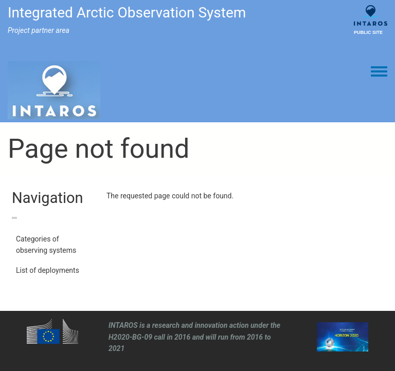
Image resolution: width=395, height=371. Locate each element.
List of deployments (47, 270)
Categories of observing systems (46, 244)
